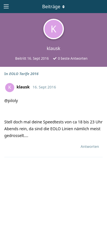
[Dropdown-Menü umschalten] (53, 6)
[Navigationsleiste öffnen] (5, 6)
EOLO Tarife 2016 (24, 73)
